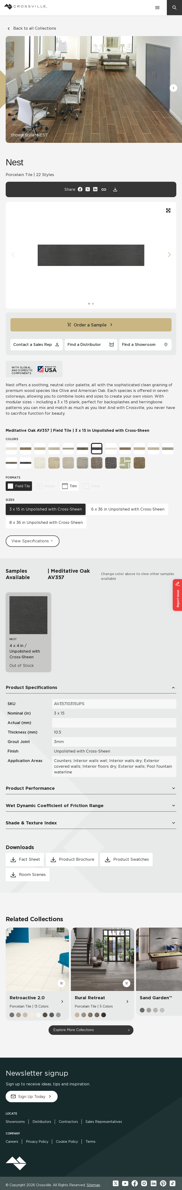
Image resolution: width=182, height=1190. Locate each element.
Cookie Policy (67, 1142)
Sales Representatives (104, 1122)
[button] (173, 88)
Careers (12, 1142)
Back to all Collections (31, 28)
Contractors (68, 1122)
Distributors (41, 1122)
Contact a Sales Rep (36, 345)
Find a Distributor (91, 345)
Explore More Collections (73, 1030)
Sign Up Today (31, 1096)
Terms (91, 1142)
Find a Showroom (145, 345)
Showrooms (15, 1122)
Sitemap (93, 1185)
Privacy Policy (37, 1142)
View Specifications (32, 541)
